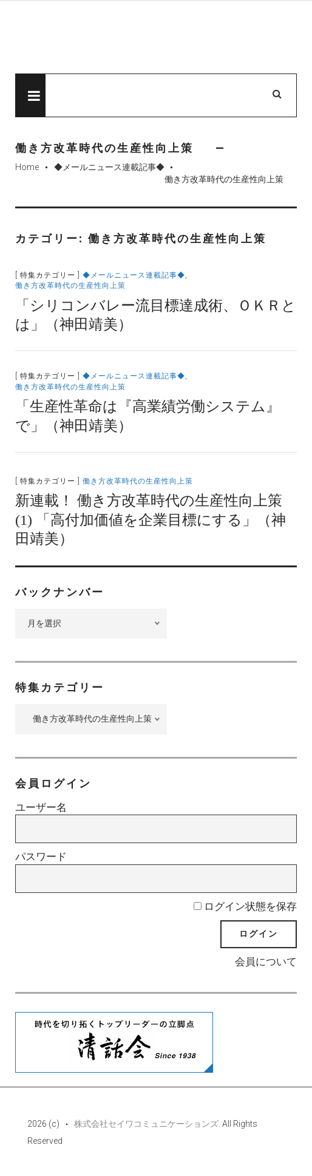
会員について (266, 962)
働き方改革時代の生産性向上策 (70, 285)
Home (27, 167)
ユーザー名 (41, 807)
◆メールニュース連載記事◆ (109, 167)
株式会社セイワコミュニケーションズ (146, 1124)
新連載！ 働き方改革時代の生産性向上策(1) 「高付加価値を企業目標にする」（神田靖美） (150, 519)
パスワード (41, 856)
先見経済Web (139, 37)
